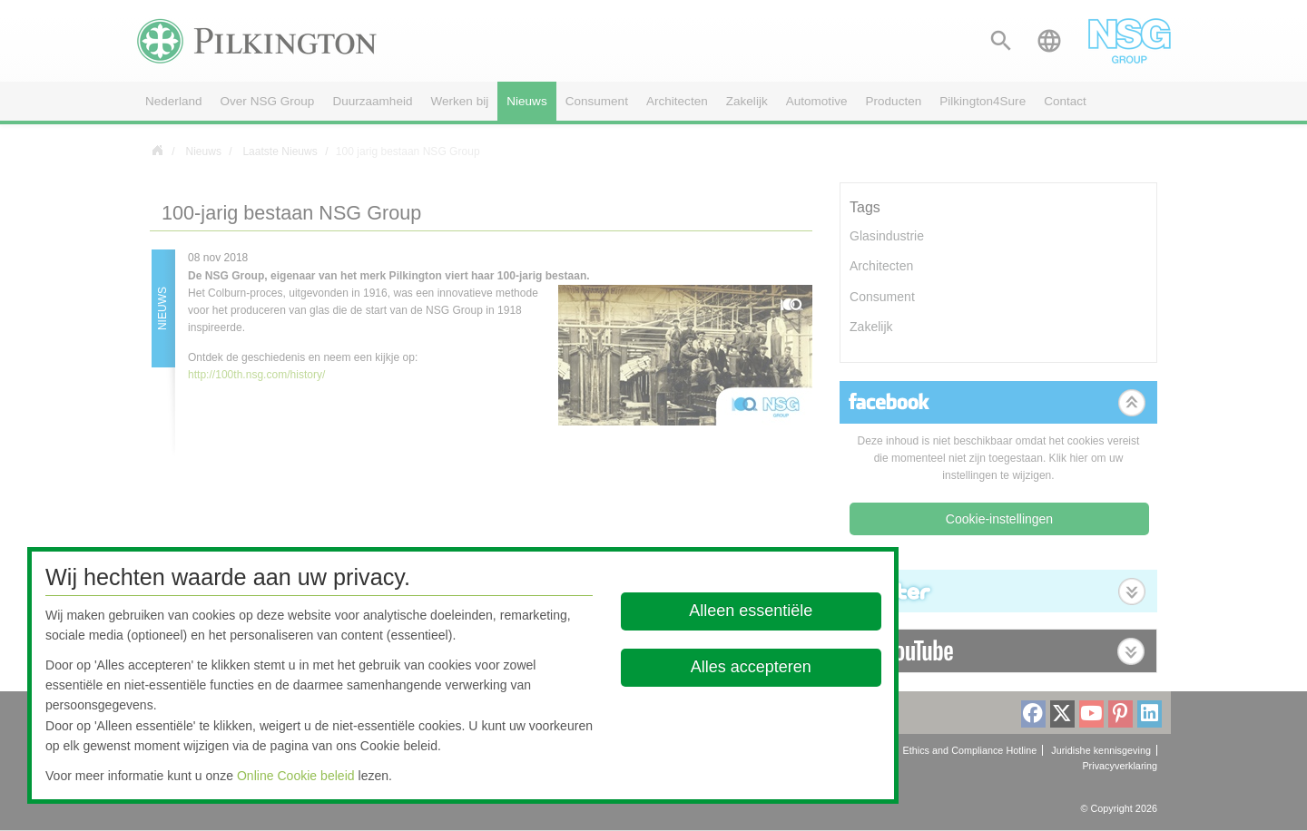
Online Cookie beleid (296, 775)
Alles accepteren (751, 667)
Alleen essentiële (751, 610)
